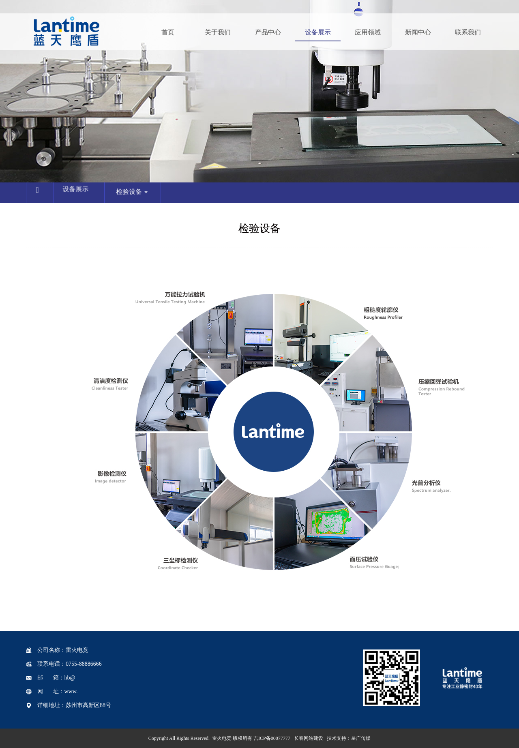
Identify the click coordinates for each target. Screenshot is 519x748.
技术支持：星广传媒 (349, 738)
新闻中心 (418, 32)
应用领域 (368, 32)
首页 (167, 32)
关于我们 (218, 32)
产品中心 (268, 32)
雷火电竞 (222, 738)
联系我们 (468, 32)
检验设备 (135, 194)
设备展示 (318, 32)
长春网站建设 (308, 738)
